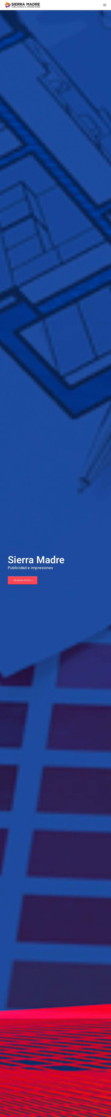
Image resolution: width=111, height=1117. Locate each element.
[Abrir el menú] (105, 5)
